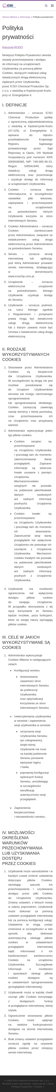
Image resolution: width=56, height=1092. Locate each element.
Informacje (25, 17)
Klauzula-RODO (12, 47)
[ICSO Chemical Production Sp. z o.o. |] (9, 5)
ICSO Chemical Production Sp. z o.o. (31, 1080)
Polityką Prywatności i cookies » (27, 1087)
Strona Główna (9, 17)
